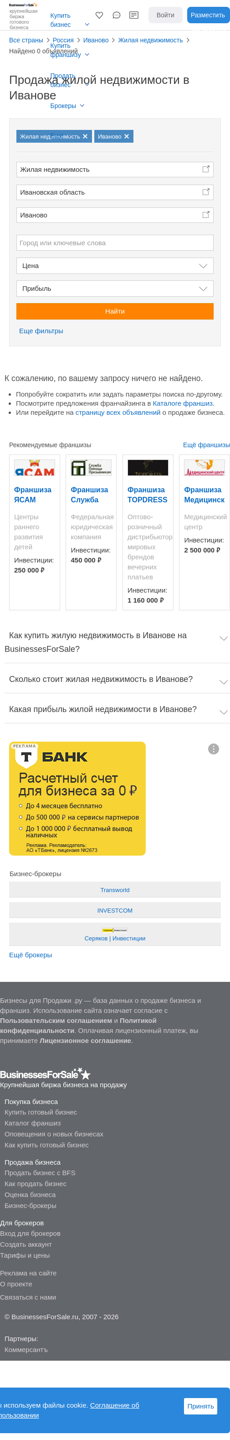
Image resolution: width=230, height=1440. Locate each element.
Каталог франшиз (33, 1123)
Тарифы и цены (25, 1255)
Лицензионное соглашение (85, 1040)
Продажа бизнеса (33, 1162)
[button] (99, 15)
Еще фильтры (41, 331)
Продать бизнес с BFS (40, 1173)
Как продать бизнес (35, 1183)
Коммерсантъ (26, 1349)
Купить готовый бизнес (41, 1112)
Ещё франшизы (206, 445)
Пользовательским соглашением (56, 1020)
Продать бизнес (63, 80)
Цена (30, 265)
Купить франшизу (66, 50)
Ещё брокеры (30, 955)
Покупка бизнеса (31, 1101)
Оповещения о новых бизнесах (54, 1134)
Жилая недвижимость (54, 169)
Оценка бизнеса (30, 1194)
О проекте (16, 1284)
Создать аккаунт (26, 1244)
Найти (115, 311)
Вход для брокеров (30, 1233)
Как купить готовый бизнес (47, 1145)
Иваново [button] (33, 215)
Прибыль (36, 288)
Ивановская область (52, 192)
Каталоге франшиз (183, 403)
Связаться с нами (28, 1297)
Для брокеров (22, 1223)
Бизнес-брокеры (30, 1205)
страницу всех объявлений (118, 412)
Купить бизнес (61, 20)
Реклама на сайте (28, 1273)
